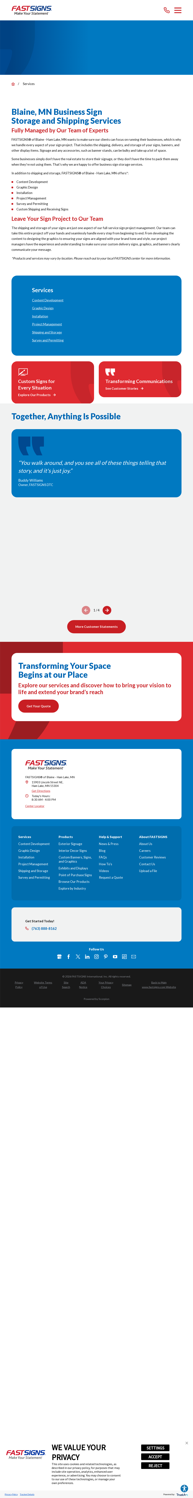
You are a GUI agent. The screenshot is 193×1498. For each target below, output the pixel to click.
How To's (105, 864)
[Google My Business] (59, 956)
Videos (104, 871)
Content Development (34, 844)
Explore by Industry (72, 888)
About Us (145, 844)
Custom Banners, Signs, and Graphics (75, 859)
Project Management (33, 864)
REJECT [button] (155, 1465)
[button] (187, 1443)
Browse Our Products (74, 882)
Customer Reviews (152, 857)
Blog (102, 851)
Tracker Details (27, 1494)
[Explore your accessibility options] (184, 1488)
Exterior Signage (70, 844)
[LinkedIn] (87, 956)
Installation (26, 857)
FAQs (103, 857)
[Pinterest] (105, 956)
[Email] (133, 956)
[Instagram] (96, 956)
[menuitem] (96, 300)
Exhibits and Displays (73, 868)
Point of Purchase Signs (75, 875)
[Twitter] (78, 956)
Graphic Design (29, 851)
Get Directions (41, 791)
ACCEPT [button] (155, 1456)
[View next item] (107, 610)
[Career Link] (124, 956)
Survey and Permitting (34, 877)
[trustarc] (182, 1494)
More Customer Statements (96, 627)
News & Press (109, 844)
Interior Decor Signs (73, 851)
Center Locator (34, 806)
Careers (145, 851)
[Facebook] (68, 956)
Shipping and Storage (33, 871)
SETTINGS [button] (155, 1448)
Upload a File (148, 871)
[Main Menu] (177, 10)
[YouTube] (115, 956)
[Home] (31, 10)
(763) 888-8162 (44, 928)
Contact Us (147, 864)
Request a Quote (111, 877)
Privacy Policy (11, 1494)
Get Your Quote (39, 706)
